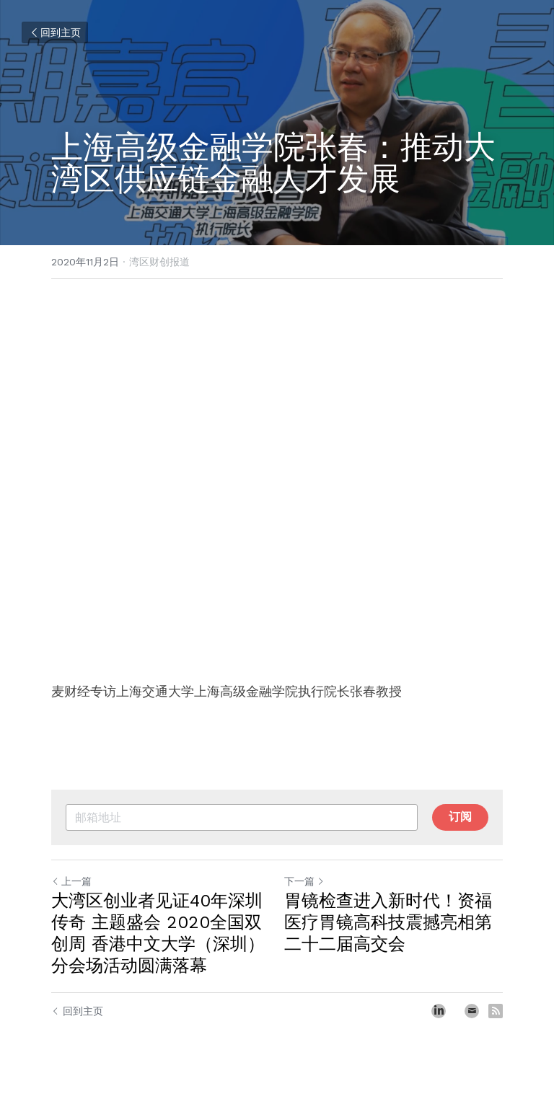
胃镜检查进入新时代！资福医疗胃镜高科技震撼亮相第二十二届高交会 (388, 922)
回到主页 (55, 32)
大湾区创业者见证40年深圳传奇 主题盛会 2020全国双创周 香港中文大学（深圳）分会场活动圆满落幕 (158, 933)
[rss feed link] (495, 1011)
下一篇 (304, 881)
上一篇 (71, 881)
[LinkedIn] (438, 1011)
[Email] (472, 1011)
